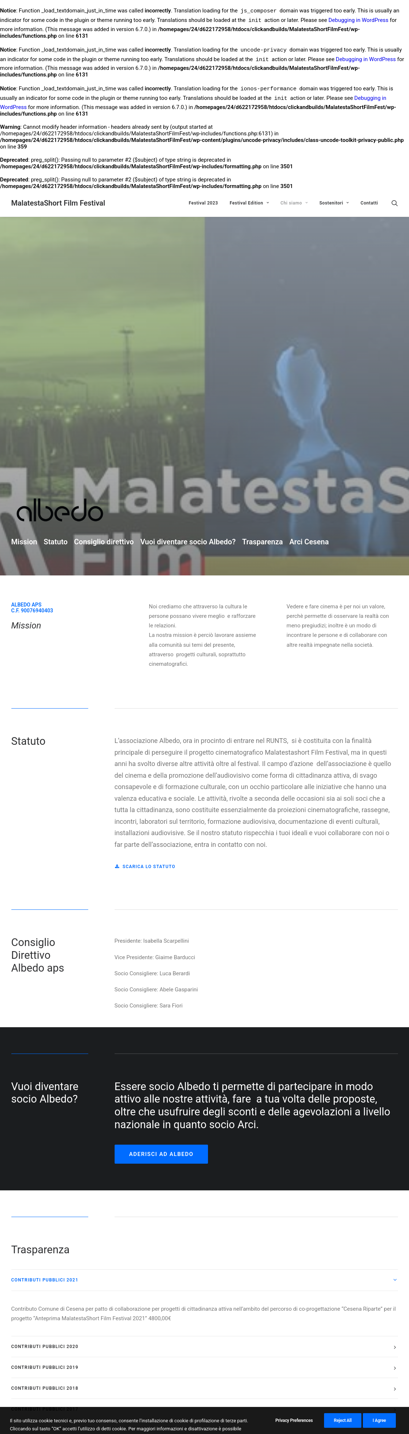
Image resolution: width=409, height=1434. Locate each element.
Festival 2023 (203, 203)
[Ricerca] (394, 203)
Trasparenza (262, 274)
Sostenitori (334, 203)
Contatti (369, 203)
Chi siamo (294, 203)
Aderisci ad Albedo (161, 886)
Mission (24, 274)
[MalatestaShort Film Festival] (58, 203)
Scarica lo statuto (145, 599)
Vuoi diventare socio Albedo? (187, 274)
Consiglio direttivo (104, 274)
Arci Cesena (309, 274)
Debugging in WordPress (358, 21)
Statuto (55, 274)
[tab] (204, 1012)
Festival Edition (249, 203)
